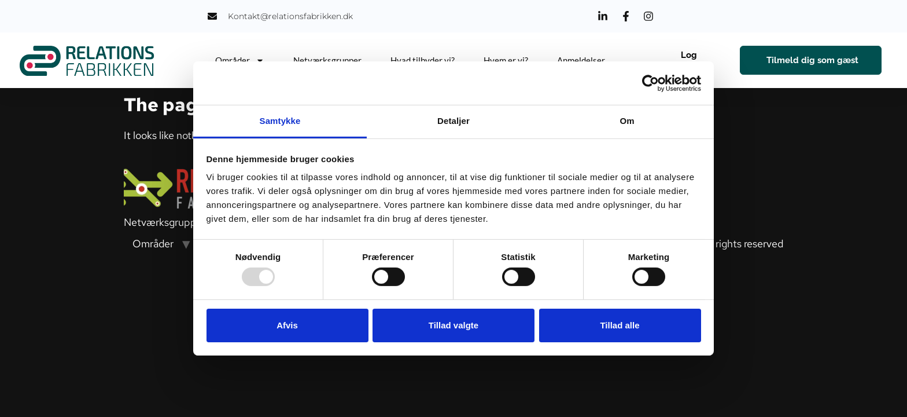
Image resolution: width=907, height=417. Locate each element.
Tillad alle (619, 325)
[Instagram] (650, 16)
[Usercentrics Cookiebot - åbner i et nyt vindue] (650, 83)
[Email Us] (280, 16)
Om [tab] (627, 121)
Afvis (287, 325)
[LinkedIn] (604, 16)
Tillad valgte (453, 325)
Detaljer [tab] (453, 121)
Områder (239, 60)
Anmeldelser (581, 60)
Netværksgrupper (327, 60)
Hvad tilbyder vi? (422, 60)
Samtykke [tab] (280, 121)
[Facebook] (627, 16)
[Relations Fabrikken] (88, 60)
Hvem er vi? (506, 60)
